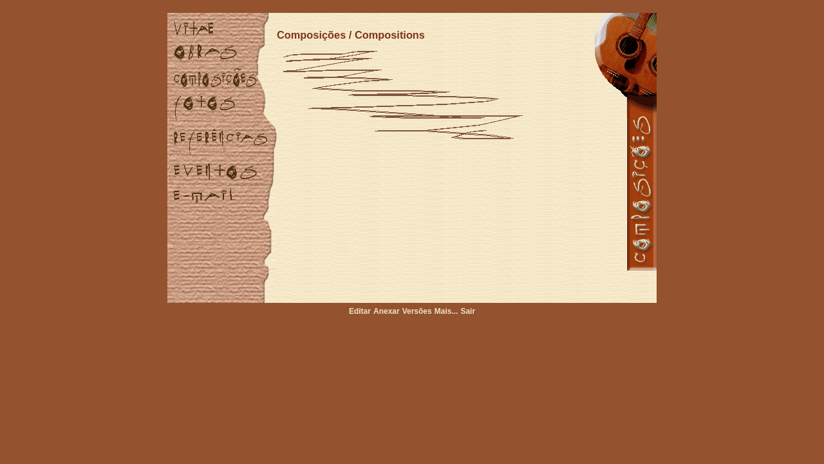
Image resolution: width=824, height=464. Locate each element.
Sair (467, 311)
